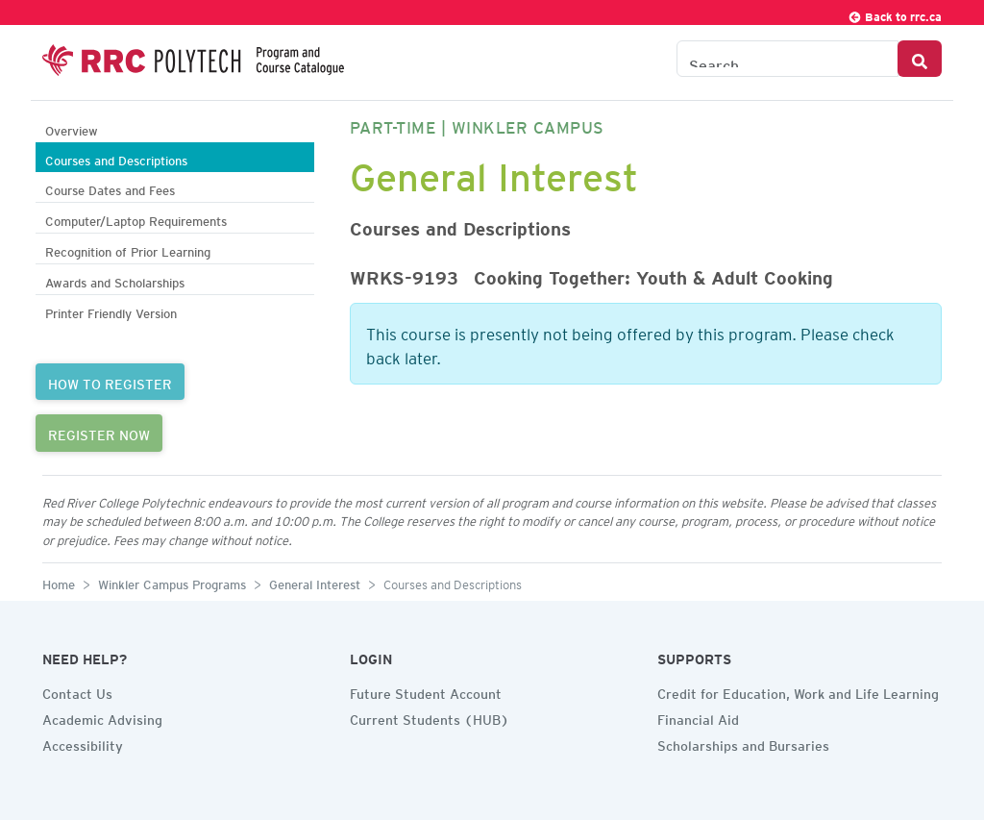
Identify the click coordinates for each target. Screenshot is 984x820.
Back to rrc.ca (895, 14)
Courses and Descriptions (116, 158)
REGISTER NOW (99, 432)
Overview (71, 128)
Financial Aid (698, 717)
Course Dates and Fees (110, 188)
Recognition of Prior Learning (127, 249)
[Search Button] (920, 58)
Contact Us (77, 691)
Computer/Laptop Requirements (136, 218)
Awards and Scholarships (114, 280)
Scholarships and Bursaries (743, 743)
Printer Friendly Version (111, 311)
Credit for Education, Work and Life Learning (798, 691)
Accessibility (82, 743)
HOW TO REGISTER (110, 381)
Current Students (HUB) (429, 717)
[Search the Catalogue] (787, 58)
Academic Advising (102, 717)
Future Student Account (426, 691)
